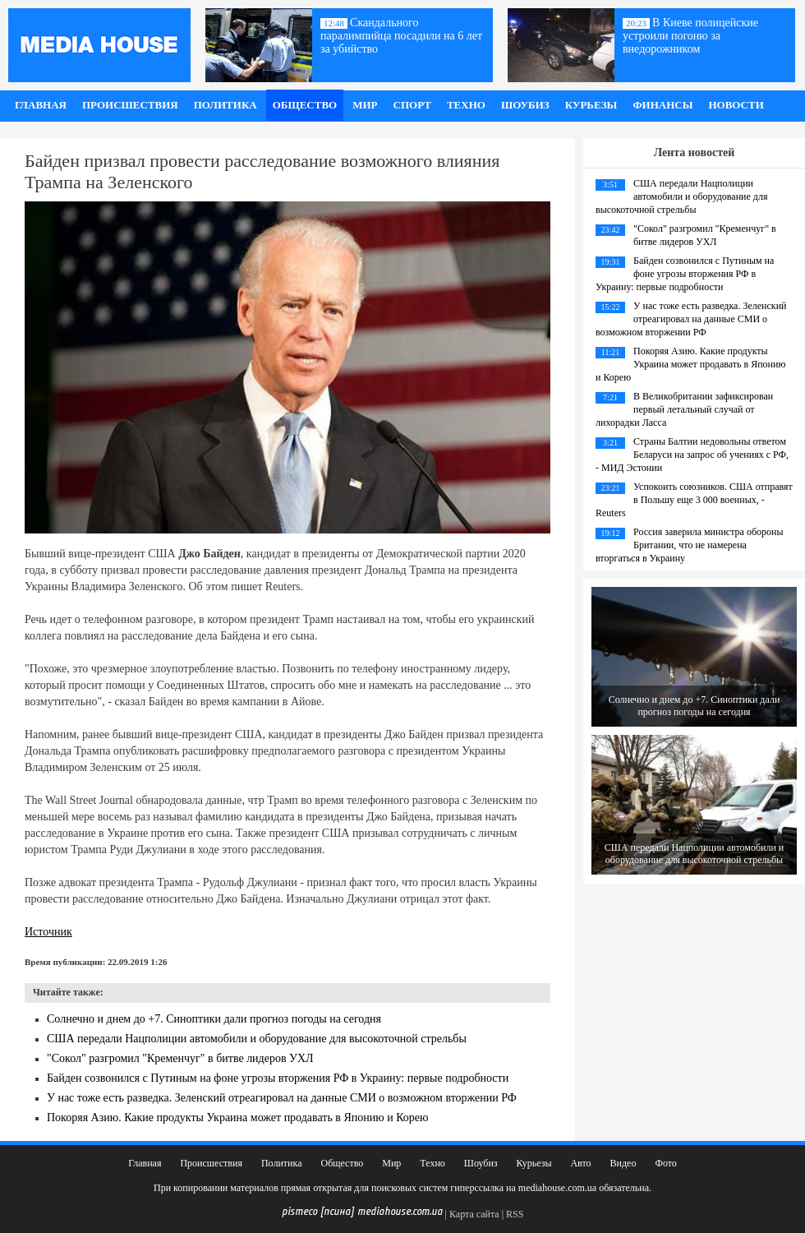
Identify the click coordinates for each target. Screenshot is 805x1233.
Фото (665, 1163)
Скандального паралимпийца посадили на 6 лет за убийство (401, 35)
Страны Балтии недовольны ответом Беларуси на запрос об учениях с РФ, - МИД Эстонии (692, 454)
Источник (48, 932)
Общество (305, 105)
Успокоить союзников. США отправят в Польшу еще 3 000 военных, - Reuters (694, 500)
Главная (41, 105)
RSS (514, 1214)
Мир (364, 105)
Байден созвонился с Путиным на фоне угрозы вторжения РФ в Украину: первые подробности (277, 1078)
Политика (225, 105)
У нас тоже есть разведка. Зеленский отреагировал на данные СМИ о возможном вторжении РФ (282, 1098)
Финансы (662, 105)
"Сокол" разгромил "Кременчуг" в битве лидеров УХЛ (180, 1058)
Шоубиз (525, 105)
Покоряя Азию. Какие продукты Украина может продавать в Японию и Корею (238, 1117)
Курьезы (591, 105)
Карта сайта (474, 1214)
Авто (580, 1163)
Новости (735, 105)
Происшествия (130, 105)
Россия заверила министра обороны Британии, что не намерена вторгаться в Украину (689, 545)
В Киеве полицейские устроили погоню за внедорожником (690, 35)
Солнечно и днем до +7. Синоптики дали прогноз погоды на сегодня (214, 1019)
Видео (623, 1163)
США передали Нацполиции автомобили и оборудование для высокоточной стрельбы (257, 1038)
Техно (466, 105)
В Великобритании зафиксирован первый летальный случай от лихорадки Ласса (684, 409)
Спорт (412, 105)
